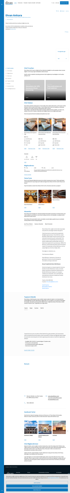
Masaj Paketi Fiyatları (47, 286)
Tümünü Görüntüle (27, 174)
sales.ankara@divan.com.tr (53, 396)
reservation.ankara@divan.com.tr (55, 397)
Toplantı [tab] (26, 308)
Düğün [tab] (31, 308)
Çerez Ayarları (37, 482)
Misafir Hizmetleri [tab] (48, 224)
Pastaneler (26, 2)
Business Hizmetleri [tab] (39, 224)
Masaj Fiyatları (45, 288)
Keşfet (27, 97)
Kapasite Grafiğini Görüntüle (29, 350)
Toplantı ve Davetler (31, 2)
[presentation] (23, 125)
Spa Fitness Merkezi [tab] (28, 224)
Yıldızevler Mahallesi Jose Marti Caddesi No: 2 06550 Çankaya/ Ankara (35, 396)
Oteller (15, 2)
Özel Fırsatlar (38, 2)
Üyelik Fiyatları (45, 285)
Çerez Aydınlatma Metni (53, 477)
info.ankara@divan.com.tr (52, 281)
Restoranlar (20, 2)
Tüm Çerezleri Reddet (37, 486)
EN (2, 490)
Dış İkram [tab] (36, 308)
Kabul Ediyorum (37, 490)
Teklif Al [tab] (42, 308)
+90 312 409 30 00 (30, 403)
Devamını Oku (13, 29)
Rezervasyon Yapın (64, 2)
